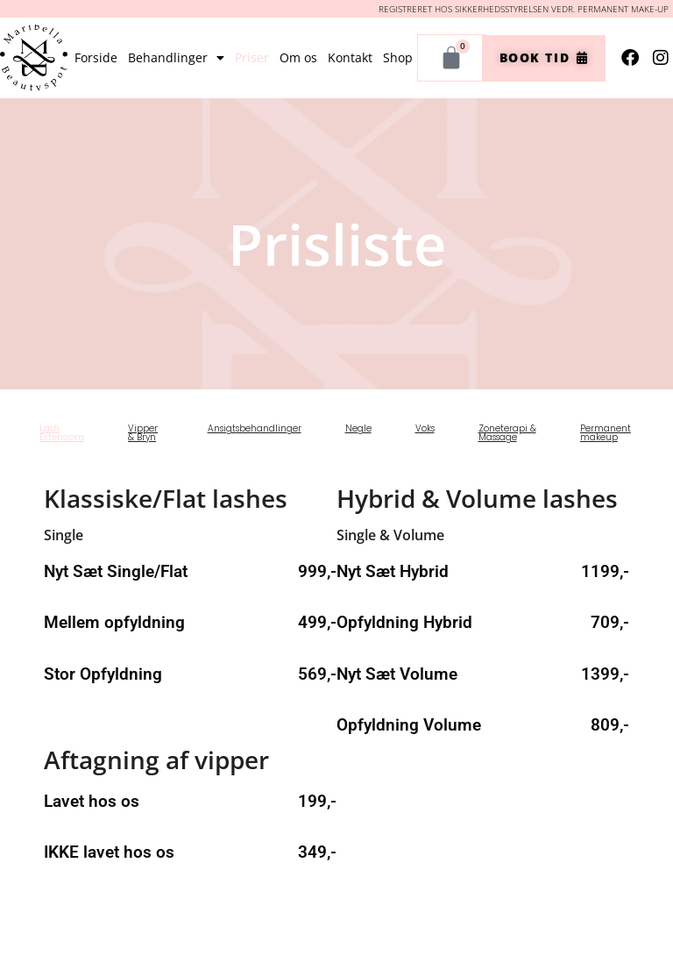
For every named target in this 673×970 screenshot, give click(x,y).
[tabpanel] (336, 680)
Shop (398, 57)
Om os (298, 57)
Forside (95, 57)
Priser (252, 57)
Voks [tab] (425, 428)
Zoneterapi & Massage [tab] (507, 433)
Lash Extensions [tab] (61, 433)
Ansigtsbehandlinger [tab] (254, 428)
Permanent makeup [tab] (605, 433)
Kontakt (350, 57)
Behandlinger (176, 58)
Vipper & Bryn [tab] (143, 433)
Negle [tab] (358, 428)
